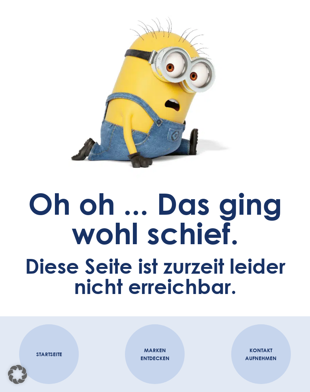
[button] (17, 374)
